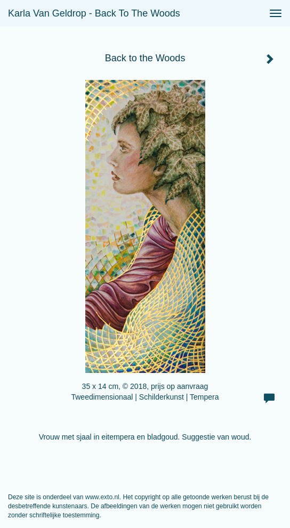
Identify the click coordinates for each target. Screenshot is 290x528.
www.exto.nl (102, 497)
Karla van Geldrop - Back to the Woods (94, 13)
